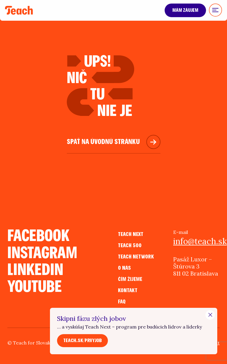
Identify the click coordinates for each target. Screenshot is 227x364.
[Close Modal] (210, 315)
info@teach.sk (196, 241)
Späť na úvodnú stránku (103, 141)
